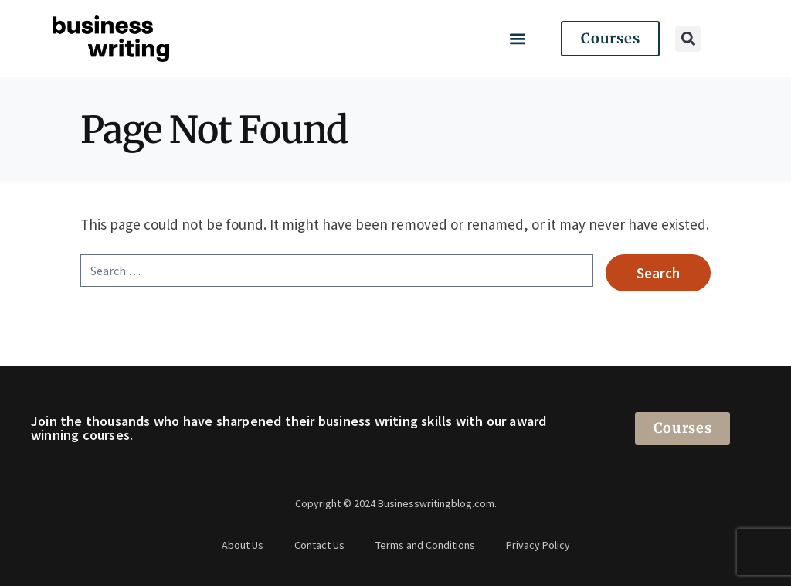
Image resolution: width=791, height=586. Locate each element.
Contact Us (319, 545)
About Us (242, 545)
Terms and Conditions (425, 545)
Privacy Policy (538, 545)
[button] (517, 39)
